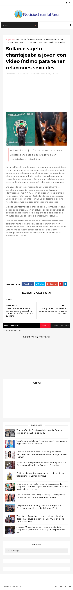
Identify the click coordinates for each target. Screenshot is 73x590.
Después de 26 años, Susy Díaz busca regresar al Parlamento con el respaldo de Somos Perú (39, 506)
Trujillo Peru (11, 39)
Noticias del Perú (35, 39)
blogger (45, 325)
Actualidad (21, 39)
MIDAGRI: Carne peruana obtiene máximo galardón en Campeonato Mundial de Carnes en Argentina (42, 463)
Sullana (47, 39)
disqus (55, 325)
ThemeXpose (16, 586)
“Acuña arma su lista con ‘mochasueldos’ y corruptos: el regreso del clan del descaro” (42, 442)
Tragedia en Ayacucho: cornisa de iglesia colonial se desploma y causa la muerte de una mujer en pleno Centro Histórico (40, 519)
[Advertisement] (36, 94)
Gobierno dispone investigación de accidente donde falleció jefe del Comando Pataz (41, 474)
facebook (64, 325)
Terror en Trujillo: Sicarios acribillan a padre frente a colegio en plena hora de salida (39, 431)
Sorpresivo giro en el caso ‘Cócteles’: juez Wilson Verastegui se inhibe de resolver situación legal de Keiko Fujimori (42, 454)
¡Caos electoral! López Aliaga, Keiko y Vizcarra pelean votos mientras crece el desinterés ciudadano (41, 496)
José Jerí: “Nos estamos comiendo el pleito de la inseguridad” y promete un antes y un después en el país (41, 529)
